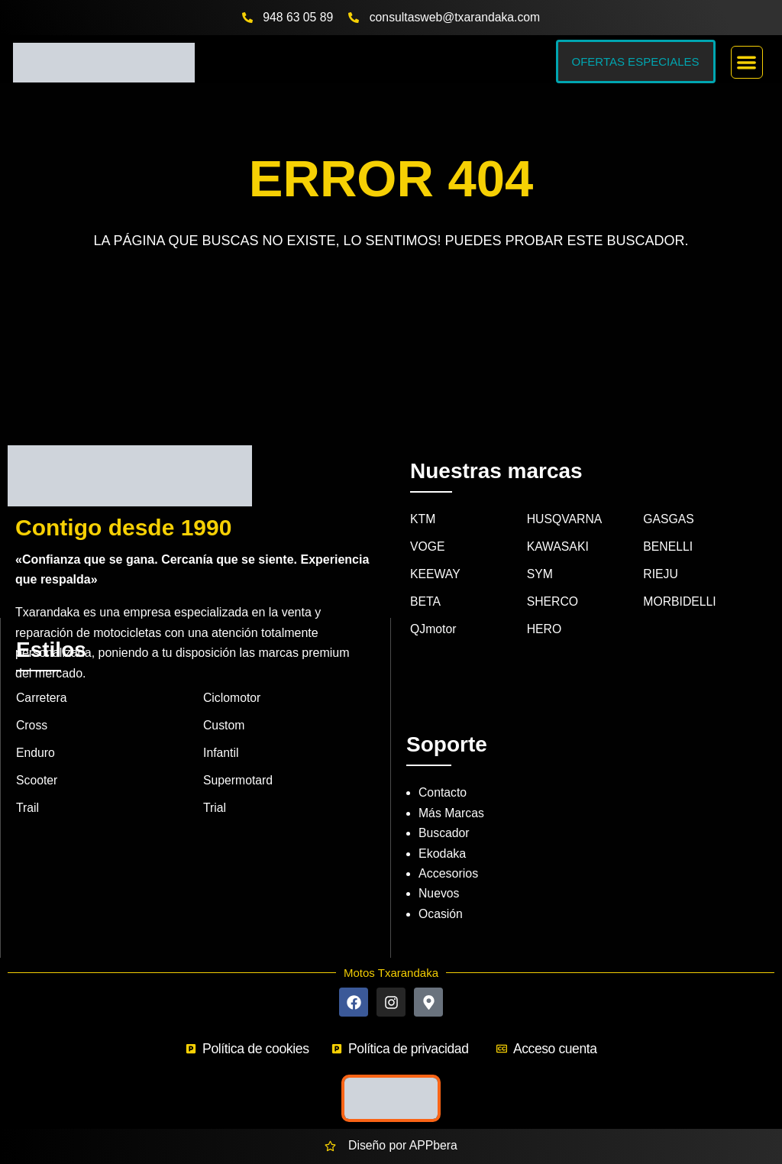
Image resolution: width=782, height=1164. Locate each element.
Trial (215, 787)
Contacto (442, 771)
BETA (425, 580)
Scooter (37, 759)
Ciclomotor (232, 676)
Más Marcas (451, 791)
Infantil (221, 732)
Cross (32, 704)
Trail (28, 787)
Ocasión (441, 891)
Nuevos (439, 871)
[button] (747, 62)
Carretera (42, 676)
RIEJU (660, 553)
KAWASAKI (558, 525)
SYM (540, 553)
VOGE (427, 525)
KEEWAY (435, 553)
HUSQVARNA (565, 497)
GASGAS (669, 497)
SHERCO (553, 580)
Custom (224, 704)
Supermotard (238, 759)
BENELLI (668, 525)
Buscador (444, 811)
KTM (423, 497)
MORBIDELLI (680, 580)
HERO (544, 608)
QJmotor (433, 608)
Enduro (36, 732)
